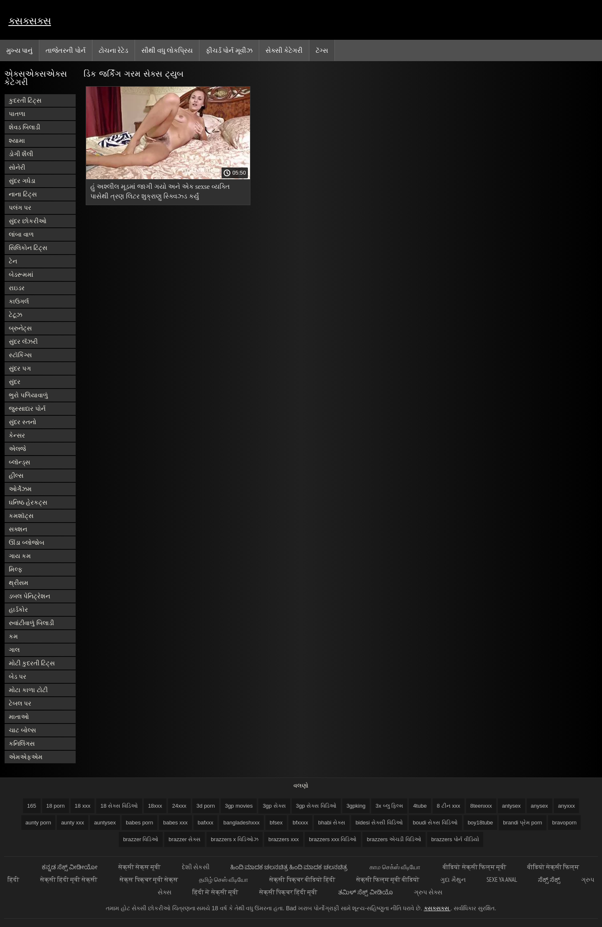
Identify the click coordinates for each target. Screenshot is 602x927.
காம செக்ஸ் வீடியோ (396, 867)
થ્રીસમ (18, 582)
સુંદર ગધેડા (22, 180)
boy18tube (480, 822)
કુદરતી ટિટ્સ (25, 100)
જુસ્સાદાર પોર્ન (27, 408)
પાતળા (17, 113)
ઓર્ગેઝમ (20, 488)
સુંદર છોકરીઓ (27, 220)
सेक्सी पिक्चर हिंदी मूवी (288, 892)
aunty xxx (72, 822)
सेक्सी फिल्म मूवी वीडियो (388, 879)
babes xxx (175, 822)
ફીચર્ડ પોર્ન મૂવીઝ (229, 50)
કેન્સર (17, 435)
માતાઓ (19, 716)
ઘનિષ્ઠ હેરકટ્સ (28, 502)
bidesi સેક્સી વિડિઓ (379, 822)
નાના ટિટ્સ (23, 194)
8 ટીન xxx (448, 806)
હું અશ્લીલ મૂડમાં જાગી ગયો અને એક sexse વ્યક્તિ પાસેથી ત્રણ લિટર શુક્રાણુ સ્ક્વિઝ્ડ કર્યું (160, 191)
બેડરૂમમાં (21, 274)
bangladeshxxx (241, 822)
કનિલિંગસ (22, 743)
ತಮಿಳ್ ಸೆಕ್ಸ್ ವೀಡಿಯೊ (365, 892)
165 (31, 806)
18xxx (155, 806)
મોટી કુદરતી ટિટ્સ (32, 663)
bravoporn (564, 822)
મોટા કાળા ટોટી (28, 689)
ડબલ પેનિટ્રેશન (29, 596)
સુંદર (14, 381)
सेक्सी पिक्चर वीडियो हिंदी (302, 879)
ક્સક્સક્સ (29, 20)
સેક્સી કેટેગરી (284, 50)
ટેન (13, 261)
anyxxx (566, 806)
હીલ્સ (16, 475)
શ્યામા (17, 140)
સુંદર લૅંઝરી (23, 341)
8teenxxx (481, 806)
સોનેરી (17, 167)
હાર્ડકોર (18, 609)
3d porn (205, 806)
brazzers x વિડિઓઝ (234, 839)
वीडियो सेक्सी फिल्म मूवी (474, 867)
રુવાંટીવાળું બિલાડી (31, 622)
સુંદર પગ (20, 368)
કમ (13, 636)
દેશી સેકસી (195, 867)
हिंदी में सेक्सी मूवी (215, 892)
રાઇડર (17, 287)
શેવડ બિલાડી (24, 127)
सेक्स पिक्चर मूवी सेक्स (149, 879)
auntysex (105, 822)
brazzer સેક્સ (184, 839)
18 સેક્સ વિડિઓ (119, 806)
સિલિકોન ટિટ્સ (28, 247)
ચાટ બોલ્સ (22, 730)
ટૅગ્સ (322, 50)
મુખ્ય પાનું (19, 50)
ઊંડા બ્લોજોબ (26, 542)
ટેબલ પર (20, 703)
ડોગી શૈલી (21, 153)
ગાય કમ (20, 555)
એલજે (17, 448)
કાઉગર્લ (19, 301)
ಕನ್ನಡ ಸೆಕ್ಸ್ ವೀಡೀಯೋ (69, 867)
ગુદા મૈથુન (452, 879)
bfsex (276, 822)
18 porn (55, 806)
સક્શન (18, 529)
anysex (539, 806)
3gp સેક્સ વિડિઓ (316, 806)
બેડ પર (17, 676)
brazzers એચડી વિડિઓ (394, 839)
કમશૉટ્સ (21, 515)
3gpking (356, 806)
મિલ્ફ (16, 569)
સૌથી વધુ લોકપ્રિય (167, 50)
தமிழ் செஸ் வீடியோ (223, 879)
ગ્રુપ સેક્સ (428, 892)
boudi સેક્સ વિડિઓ (435, 822)
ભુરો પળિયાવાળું (28, 395)
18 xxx (83, 806)
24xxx (179, 806)
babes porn (139, 822)
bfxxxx (300, 822)
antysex (511, 806)
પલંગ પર (20, 207)
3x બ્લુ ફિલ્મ (389, 806)
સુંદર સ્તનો (22, 421)
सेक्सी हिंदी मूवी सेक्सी (69, 879)
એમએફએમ (26, 756)
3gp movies (239, 806)
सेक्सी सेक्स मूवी (139, 867)
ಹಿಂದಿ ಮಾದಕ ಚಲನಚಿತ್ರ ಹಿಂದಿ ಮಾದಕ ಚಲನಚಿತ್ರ (289, 867)
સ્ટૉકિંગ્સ (20, 354)
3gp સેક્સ (274, 806)
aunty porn (38, 822)
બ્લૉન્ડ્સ (19, 462)
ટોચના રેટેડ (113, 50)
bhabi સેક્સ (331, 822)
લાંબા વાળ (21, 234)
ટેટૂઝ (15, 314)
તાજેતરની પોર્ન (65, 50)
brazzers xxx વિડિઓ (333, 839)
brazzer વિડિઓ (140, 839)
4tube (420, 806)
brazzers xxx (283, 839)
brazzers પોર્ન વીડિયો (455, 839)
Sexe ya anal (502, 879)
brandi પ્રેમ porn (522, 822)
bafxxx (206, 822)
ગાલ (14, 649)
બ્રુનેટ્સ (20, 328)
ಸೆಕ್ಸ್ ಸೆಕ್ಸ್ (549, 879)
